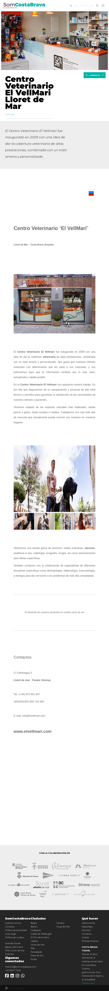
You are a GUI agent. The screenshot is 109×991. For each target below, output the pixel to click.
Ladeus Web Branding (16, 988)
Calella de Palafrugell (41, 934)
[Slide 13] (73, 68)
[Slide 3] (31, 68)
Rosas (34, 959)
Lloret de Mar (37, 945)
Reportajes (87, 926)
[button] (103, 6)
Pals (33, 948)
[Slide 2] (27, 68)
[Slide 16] (86, 68)
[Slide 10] (61, 68)
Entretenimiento (90, 941)
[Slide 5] (39, 68)
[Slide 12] (69, 68)
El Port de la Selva (40, 937)
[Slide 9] (56, 68)
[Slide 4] (35, 68)
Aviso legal (10, 934)
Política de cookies (14, 937)
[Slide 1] (22, 68)
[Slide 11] (65, 68)
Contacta (9, 926)
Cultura (85, 937)
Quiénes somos (13, 923)
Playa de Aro (37, 955)
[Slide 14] (77, 68)
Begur (34, 923)
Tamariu (60, 923)
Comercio (87, 934)
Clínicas (9, 114)
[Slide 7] (48, 68)
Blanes (34, 926)
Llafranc (34, 941)
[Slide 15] (82, 68)
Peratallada (36, 952)
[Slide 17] (90, 68)
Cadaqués (36, 930)
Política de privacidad (16, 930)
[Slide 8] (52, 68)
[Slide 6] (44, 68)
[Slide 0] (18, 68)
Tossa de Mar (63, 926)
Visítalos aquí (88, 983)
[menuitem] (71, 5)
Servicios (86, 930)
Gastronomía (88, 923)
